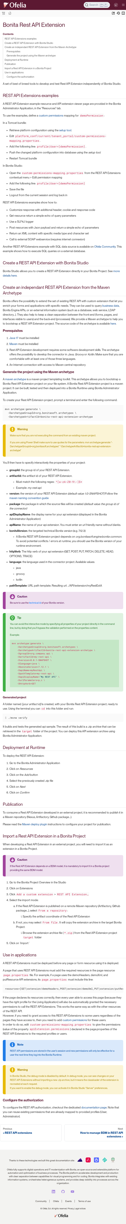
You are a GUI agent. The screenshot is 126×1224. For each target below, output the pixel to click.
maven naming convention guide (29, 498)
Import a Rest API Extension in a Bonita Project (28, 68)
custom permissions (51, 115)
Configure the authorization (20, 76)
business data (110, 305)
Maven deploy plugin (34, 824)
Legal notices (80, 1208)
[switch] (116, 5)
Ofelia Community (105, 246)
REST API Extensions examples (21, 38)
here (113, 323)
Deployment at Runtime (16, 59)
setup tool (65, 130)
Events (68, 1201)
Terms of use (84, 1201)
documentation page (94, 1107)
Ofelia (56, 1201)
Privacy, (71, 1208)
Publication (10, 64)
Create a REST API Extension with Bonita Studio (29, 43)
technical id (35, 602)
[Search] (97, 5)
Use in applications (14, 72)
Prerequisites (13, 51)
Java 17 (13, 338)
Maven (13, 344)
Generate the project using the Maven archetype (31, 55)
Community (41, 1201)
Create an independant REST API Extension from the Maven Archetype (40, 47)
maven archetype (15, 379)
